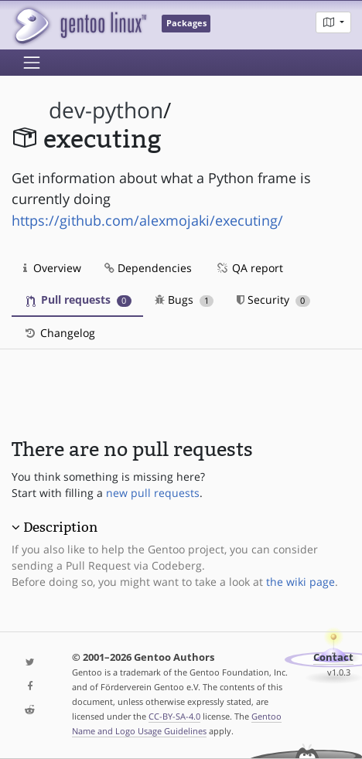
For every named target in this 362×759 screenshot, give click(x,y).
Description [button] (60, 527)
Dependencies (148, 267)
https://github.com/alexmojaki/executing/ (147, 220)
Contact (333, 657)
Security (273, 299)
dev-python (106, 110)
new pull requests (153, 492)
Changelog (59, 332)
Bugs (184, 299)
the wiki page (300, 581)
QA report (249, 267)
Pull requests (78, 299)
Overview (52, 267)
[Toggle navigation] (31, 62)
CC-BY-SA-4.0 (174, 716)
